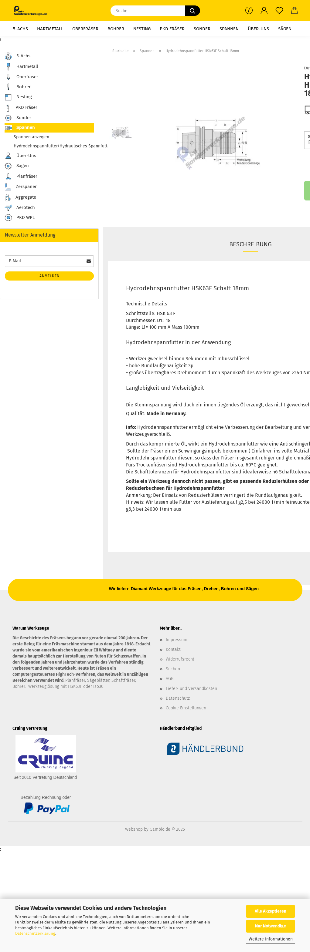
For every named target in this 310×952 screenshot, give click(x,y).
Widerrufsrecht (180, 659)
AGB (169, 678)
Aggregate (20, 197)
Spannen (229, 29)
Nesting (142, 29)
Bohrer (115, 29)
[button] (264, 10)
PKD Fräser (172, 29)
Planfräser (21, 176)
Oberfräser (85, 29)
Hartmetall (50, 29)
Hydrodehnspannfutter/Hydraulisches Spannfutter (54, 146)
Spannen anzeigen (31, 137)
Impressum (176, 639)
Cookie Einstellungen (186, 708)
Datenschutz (178, 698)
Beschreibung (250, 244)
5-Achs (20, 29)
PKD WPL (20, 218)
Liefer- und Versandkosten (191, 688)
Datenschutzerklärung (35, 933)
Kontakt (173, 649)
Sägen (284, 29)
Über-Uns (258, 29)
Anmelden (49, 276)
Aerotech (20, 207)
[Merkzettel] (279, 10)
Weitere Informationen (271, 939)
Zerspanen (21, 187)
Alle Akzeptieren (270, 911)
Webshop (134, 829)
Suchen (173, 668)
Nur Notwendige (270, 926)
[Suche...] (192, 10)
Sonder (202, 29)
